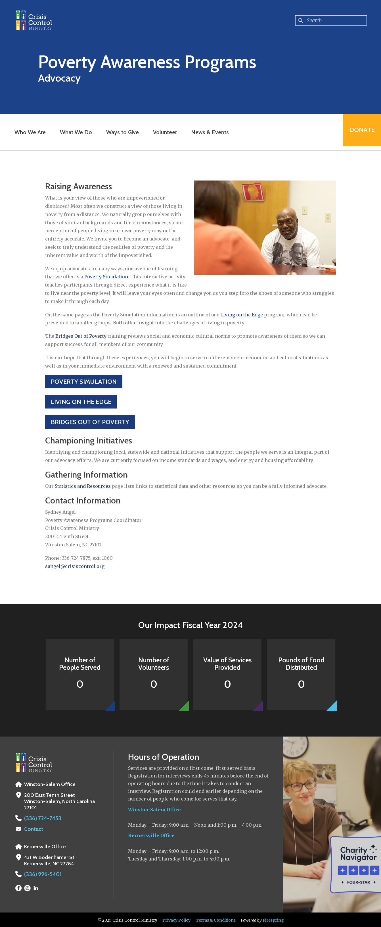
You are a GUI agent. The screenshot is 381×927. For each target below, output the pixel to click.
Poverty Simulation (106, 276)
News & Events (208, 132)
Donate (359, 132)
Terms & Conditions (216, 919)
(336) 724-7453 (40, 818)
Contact (33, 829)
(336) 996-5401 (41, 873)
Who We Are (28, 132)
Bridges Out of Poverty (80, 336)
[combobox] (331, 20)
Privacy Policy (176, 919)
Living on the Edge (241, 315)
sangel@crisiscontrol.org (74, 566)
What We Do (74, 132)
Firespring (273, 919)
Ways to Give (120, 132)
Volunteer (163, 132)
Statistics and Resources (83, 486)
